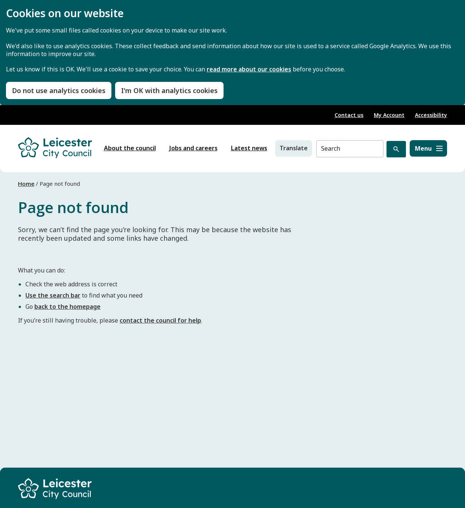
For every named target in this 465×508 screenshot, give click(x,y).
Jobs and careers (193, 148)
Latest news (249, 148)
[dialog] (232, 52)
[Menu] (428, 148)
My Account (389, 114)
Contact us (349, 114)
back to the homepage (67, 306)
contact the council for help (160, 320)
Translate (294, 148)
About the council (130, 148)
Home (26, 183)
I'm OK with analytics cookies (169, 90)
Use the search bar (52, 295)
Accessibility (431, 114)
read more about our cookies (249, 69)
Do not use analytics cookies (58, 90)
